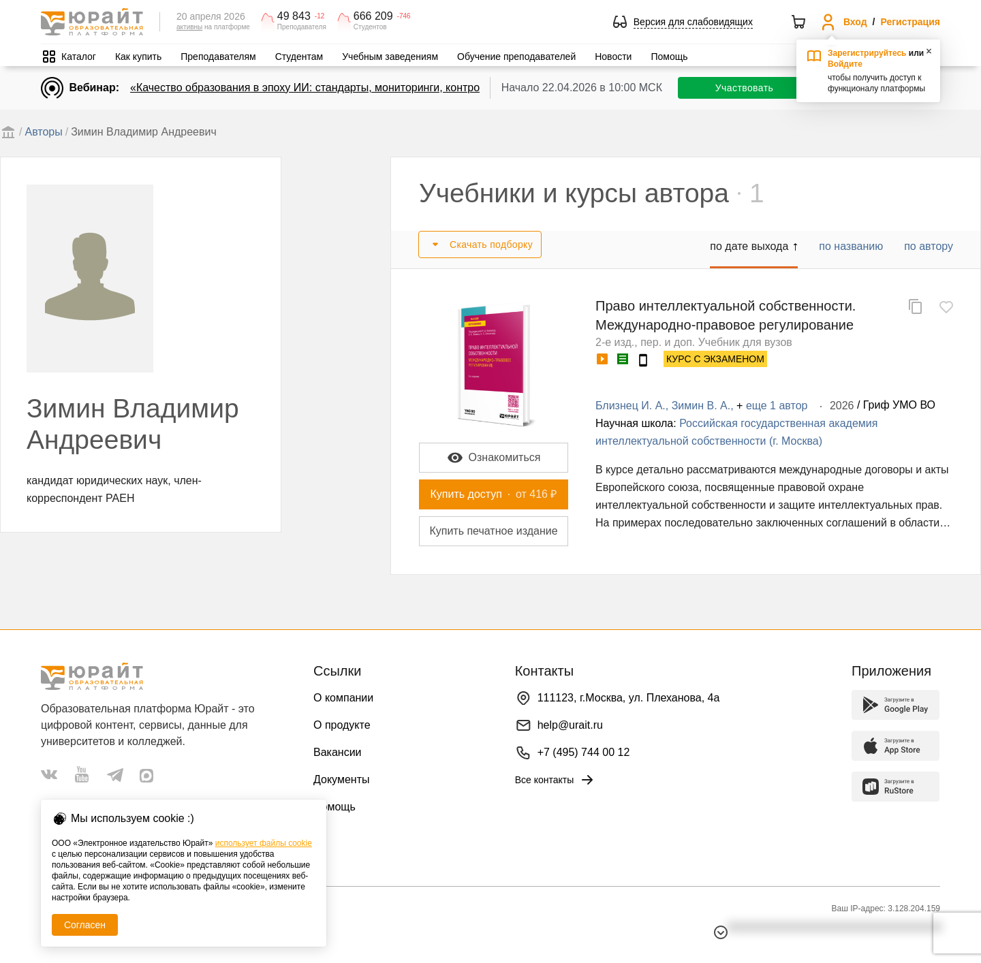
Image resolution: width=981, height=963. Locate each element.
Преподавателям (218, 56)
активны (189, 27)
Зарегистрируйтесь (867, 53)
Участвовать (744, 87)
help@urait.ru (570, 725)
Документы (341, 779)
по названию (851, 246)
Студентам (299, 56)
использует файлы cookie (263, 843)
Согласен (85, 924)
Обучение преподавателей (516, 56)
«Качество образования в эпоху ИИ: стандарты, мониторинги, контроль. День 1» (334, 87)
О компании (343, 698)
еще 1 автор (777, 405)
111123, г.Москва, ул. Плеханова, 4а (629, 698)
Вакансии (337, 752)
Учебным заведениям (390, 56)
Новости (613, 56)
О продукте (342, 725)
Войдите (845, 64)
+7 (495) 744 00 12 (584, 752)
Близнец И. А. (630, 405)
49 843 (294, 16)
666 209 (373, 16)
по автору (928, 246)
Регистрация (910, 21)
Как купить (138, 56)
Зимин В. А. (701, 405)
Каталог (78, 56)
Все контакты (555, 780)
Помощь (669, 56)
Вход (855, 21)
